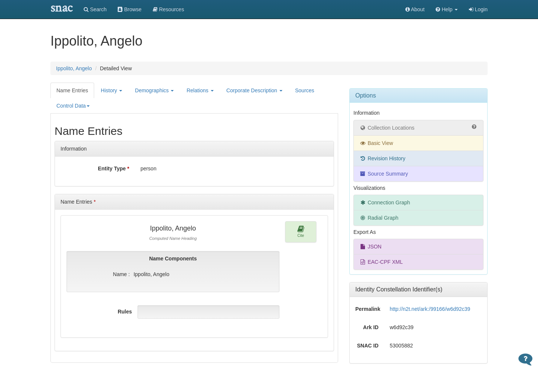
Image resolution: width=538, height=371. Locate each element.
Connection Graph (384, 202)
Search (95, 9)
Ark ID (370, 327)
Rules (125, 312)
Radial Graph (378, 218)
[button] (446, 9)
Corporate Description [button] (254, 90)
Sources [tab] (304, 90)
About (415, 9)
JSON (370, 247)
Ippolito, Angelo (74, 68)
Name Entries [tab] (72, 90)
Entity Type (113, 168)
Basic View (376, 143)
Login (478, 9)
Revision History (382, 158)
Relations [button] (199, 90)
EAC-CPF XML (381, 262)
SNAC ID (367, 346)
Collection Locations (418, 127)
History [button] (111, 90)
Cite (300, 231)
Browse (130, 9)
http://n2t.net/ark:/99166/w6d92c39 (430, 309)
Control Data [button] (73, 106)
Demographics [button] (154, 90)
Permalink (367, 309)
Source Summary (383, 174)
